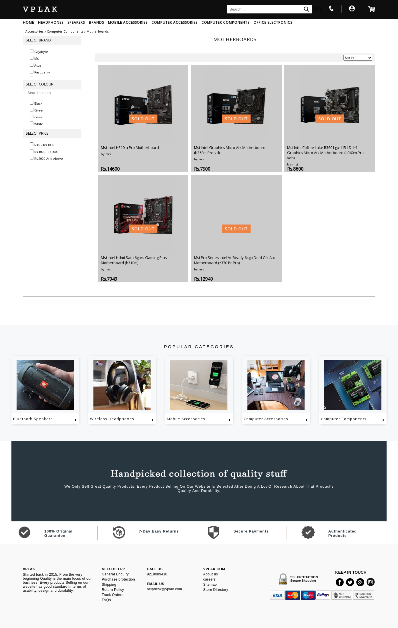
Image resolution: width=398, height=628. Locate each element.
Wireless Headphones (112, 418)
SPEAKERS (76, 22)
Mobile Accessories (186, 418)
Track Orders (112, 595)
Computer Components (65, 31)
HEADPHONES (50, 22)
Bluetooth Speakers (33, 418)
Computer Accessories (266, 418)
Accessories (34, 31)
